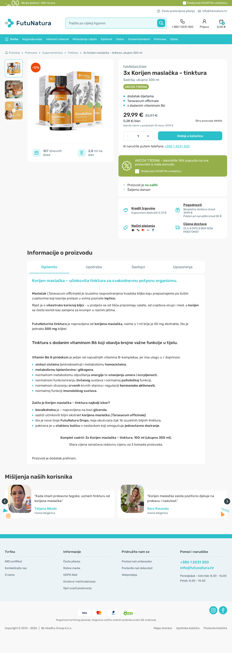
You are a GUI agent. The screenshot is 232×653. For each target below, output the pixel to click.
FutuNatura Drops (134, 66)
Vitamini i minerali (57, 39)
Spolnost (106, 39)
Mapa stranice (163, 628)
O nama (10, 575)
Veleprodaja (129, 575)
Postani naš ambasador (137, 561)
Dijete (174, 39)
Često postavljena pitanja (176, 11)
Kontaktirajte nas (16, 568)
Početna (12, 53)
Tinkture (73, 53)
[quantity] (138, 136)
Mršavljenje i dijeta (85, 39)
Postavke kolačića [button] (215, 628)
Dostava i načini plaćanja (79, 581)
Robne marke (71, 568)
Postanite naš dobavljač (137, 568)
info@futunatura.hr (212, 11)
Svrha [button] (11, 39)
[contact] (182, 23)
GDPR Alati (70, 575)
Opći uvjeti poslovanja (77, 588)
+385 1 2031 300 (177, 146)
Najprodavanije (32, 39)
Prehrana (160, 39)
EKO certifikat (13, 561)
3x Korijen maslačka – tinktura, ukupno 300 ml (112, 53)
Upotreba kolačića (188, 628)
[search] (116, 23)
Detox (120, 39)
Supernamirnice (52, 53)
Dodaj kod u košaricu (207, 3)
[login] (204, 23)
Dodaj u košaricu (190, 136)
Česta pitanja (71, 561)
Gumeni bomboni (139, 39)
